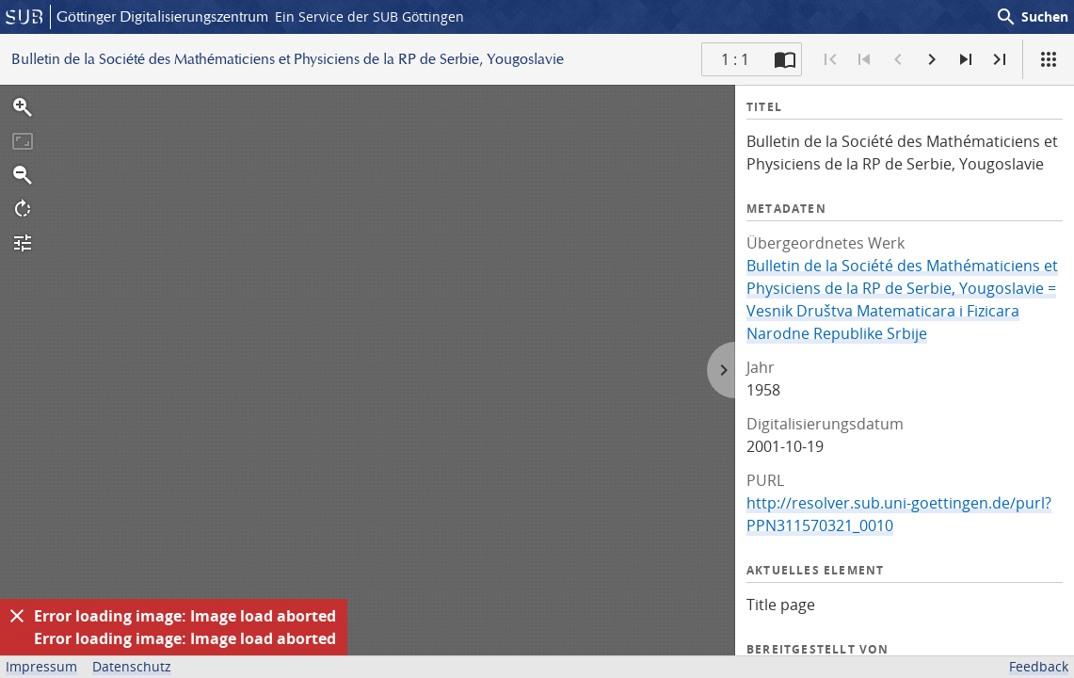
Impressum (41, 666)
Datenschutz (131, 666)
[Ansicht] (1048, 59)
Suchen (1031, 17)
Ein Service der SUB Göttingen (369, 16)
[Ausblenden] (17, 616)
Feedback (1038, 666)
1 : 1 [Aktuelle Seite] (735, 59)
